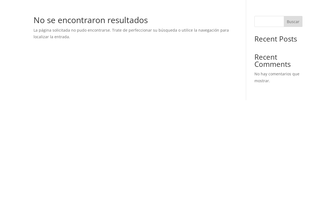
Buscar (293, 21)
